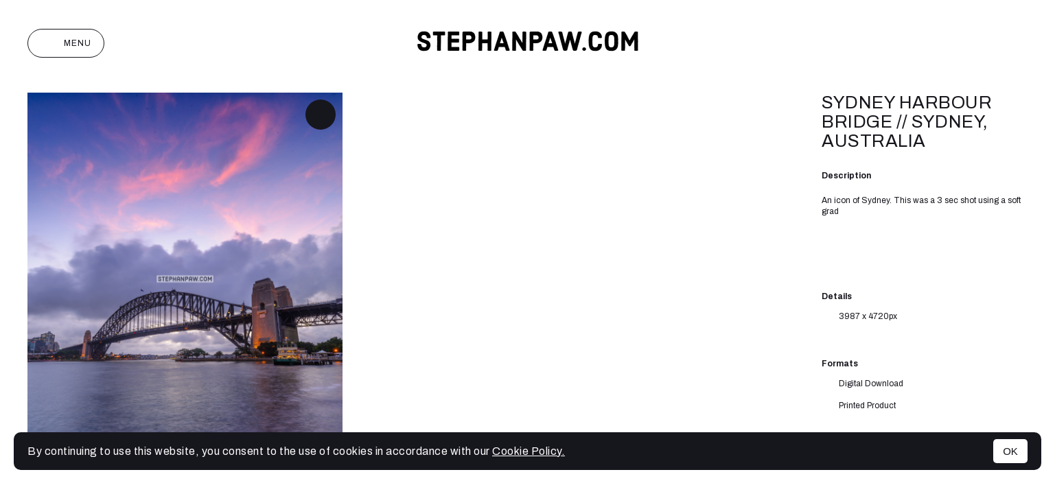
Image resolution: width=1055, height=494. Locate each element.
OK (1010, 451)
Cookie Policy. (528, 451)
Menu (65, 43)
